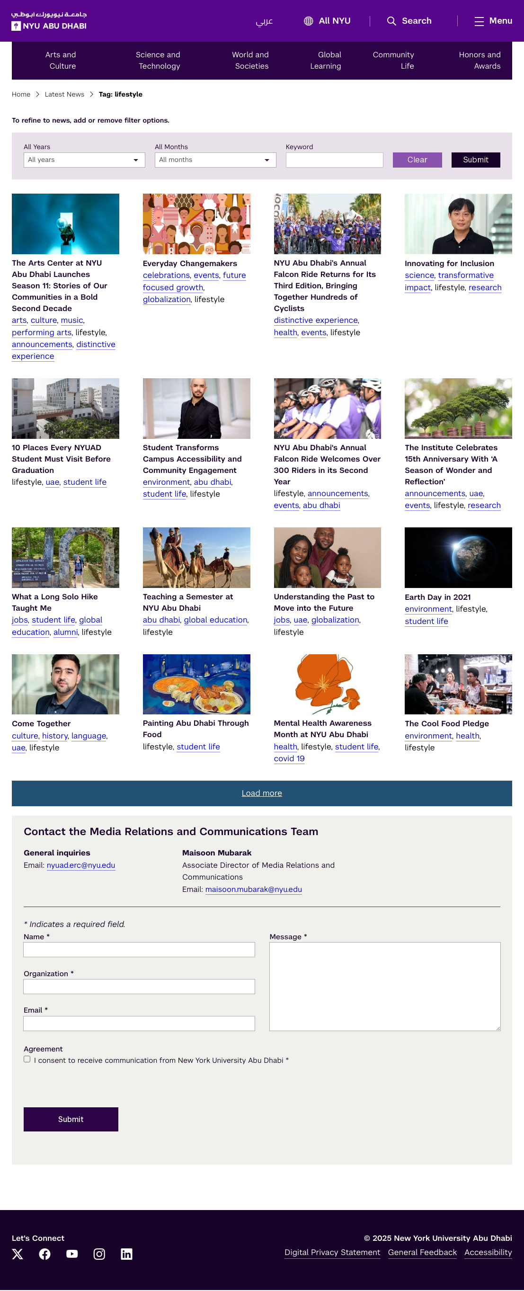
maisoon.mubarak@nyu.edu (253, 890)
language (88, 736)
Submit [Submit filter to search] (475, 161)
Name (37, 938)
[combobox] (84, 161)
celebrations (166, 276)
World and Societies (250, 61)
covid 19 (289, 759)
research (485, 288)
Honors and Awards (480, 61)
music (72, 321)
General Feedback (422, 1253)
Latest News (65, 96)
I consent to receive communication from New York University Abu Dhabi (161, 1062)
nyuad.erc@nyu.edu (81, 866)
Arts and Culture (60, 61)
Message (289, 938)
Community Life (394, 61)
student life (85, 483)
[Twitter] (17, 1255)
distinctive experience (316, 321)
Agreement (43, 1050)
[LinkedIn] (127, 1255)
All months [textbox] (176, 161)
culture (44, 321)
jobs (20, 621)
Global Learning (325, 61)
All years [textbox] (41, 161)
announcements (42, 345)
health (285, 333)
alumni (65, 633)
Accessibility (488, 1253)
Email (36, 1012)
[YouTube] (72, 1255)
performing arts (41, 333)
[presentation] (96, 1086)
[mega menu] (490, 21)
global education (216, 621)
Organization (49, 975)
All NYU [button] (324, 22)
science (419, 276)
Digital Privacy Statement (332, 1253)
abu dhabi (212, 483)
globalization (167, 300)
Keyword (299, 148)
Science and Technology (158, 61)
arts (19, 321)
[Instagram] (99, 1255)
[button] (412, 22)
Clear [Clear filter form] (418, 161)
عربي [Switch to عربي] (264, 22)
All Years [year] (37, 148)
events (206, 276)
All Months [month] (171, 148)
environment (166, 483)
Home (21, 96)
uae (52, 483)
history (54, 736)
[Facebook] (45, 1255)
